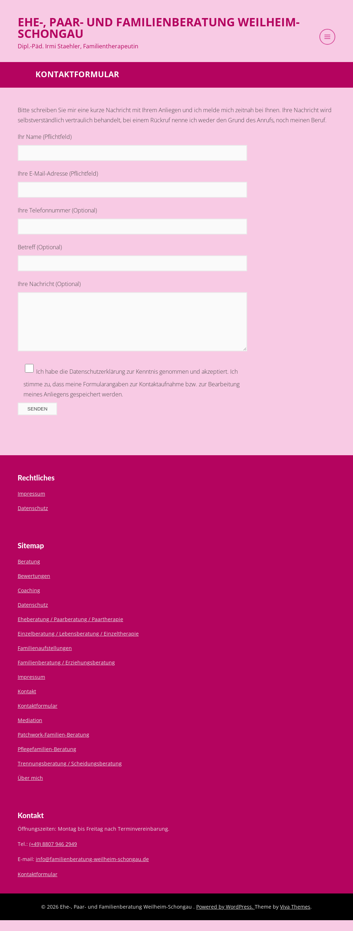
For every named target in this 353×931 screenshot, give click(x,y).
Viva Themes (295, 917)
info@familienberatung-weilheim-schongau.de (92, 869)
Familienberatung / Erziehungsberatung (66, 673)
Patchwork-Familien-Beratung (53, 745)
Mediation (30, 731)
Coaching (29, 601)
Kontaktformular (37, 716)
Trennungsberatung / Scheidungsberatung (70, 774)
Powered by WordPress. (225, 917)
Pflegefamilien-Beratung (47, 759)
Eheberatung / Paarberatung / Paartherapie (70, 630)
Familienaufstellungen (45, 658)
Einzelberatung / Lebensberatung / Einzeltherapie (78, 644)
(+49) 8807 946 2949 (53, 854)
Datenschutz (33, 518)
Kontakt (27, 702)
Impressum (31, 504)
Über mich (30, 788)
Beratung (29, 572)
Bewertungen (34, 586)
